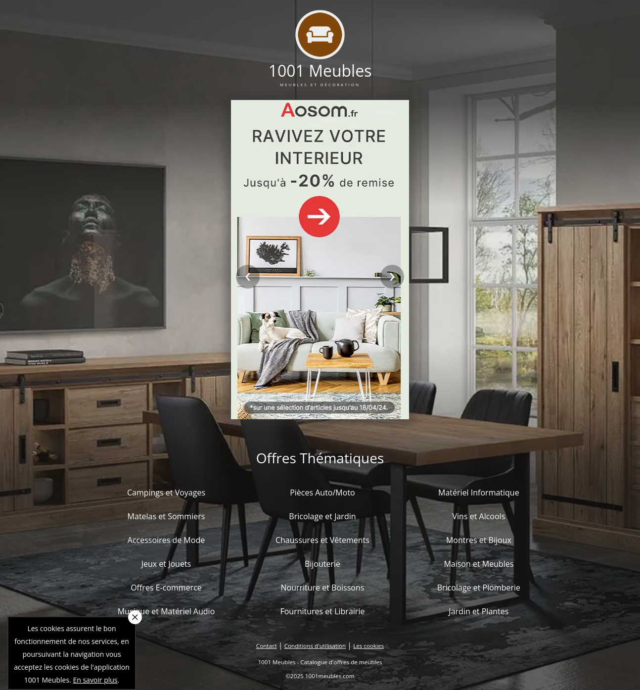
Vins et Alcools (479, 516)
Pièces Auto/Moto (322, 492)
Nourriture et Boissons (322, 587)
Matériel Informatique (478, 492)
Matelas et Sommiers (166, 516)
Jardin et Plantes (478, 611)
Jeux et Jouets (166, 563)
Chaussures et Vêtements (322, 540)
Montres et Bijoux (478, 540)
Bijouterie (322, 563)
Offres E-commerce (166, 587)
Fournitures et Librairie (322, 611)
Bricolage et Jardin (322, 516)
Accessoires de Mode (166, 540)
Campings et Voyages (166, 492)
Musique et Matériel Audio (166, 611)
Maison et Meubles (478, 563)
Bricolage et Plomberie (478, 587)
